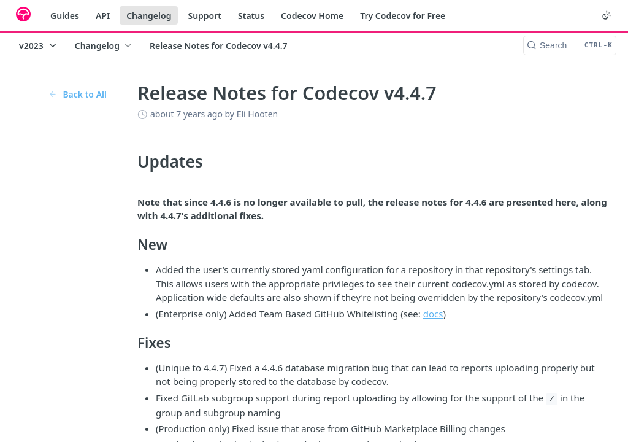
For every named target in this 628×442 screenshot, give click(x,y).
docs (433, 314)
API (103, 15)
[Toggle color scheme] (606, 15)
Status (251, 15)
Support (204, 15)
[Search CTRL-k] (570, 45)
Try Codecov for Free (402, 15)
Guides (64, 15)
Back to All (77, 94)
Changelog (148, 15)
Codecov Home (312, 15)
